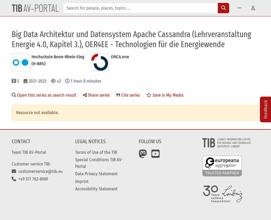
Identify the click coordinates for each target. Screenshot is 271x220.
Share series (96, 95)
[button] (239, 8)
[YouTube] (155, 155)
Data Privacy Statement (96, 173)
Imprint (82, 181)
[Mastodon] (143, 155)
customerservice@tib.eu (37, 171)
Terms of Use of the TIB (96, 152)
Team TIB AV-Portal (29, 152)
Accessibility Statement (96, 188)
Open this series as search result (44, 95)
